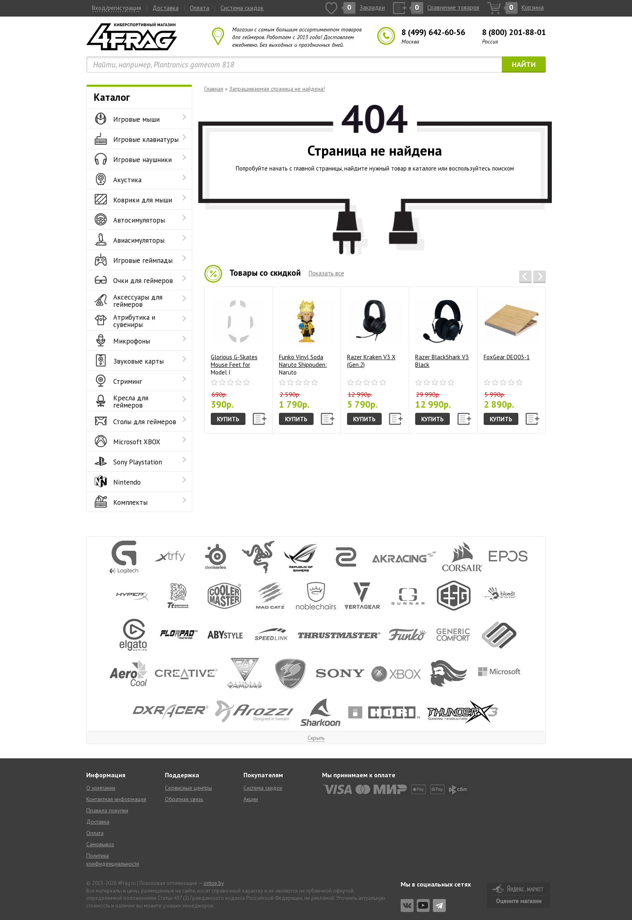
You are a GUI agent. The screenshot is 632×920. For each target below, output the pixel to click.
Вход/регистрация (116, 8)
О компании (100, 787)
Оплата (199, 8)
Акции (250, 799)
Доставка (165, 8)
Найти (524, 64)
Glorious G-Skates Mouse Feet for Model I (238, 334)
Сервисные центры (188, 787)
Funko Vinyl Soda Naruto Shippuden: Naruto (307, 334)
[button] (525, 277)
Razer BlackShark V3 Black (443, 330)
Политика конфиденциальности (112, 859)
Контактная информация (116, 799)
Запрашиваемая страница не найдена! (277, 88)
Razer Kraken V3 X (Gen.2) (375, 330)
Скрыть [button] (316, 737)
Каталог (112, 97)
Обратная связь (184, 799)
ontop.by (214, 883)
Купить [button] (228, 419)
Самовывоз (100, 844)
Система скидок (242, 8)
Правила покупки (107, 810)
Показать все (326, 273)
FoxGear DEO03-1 (511, 326)
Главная (213, 88)
